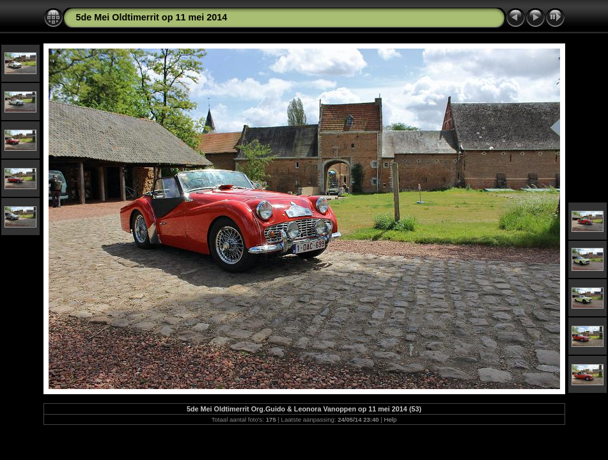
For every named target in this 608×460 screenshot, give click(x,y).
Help (390, 419)
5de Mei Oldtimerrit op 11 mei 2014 (152, 17)
